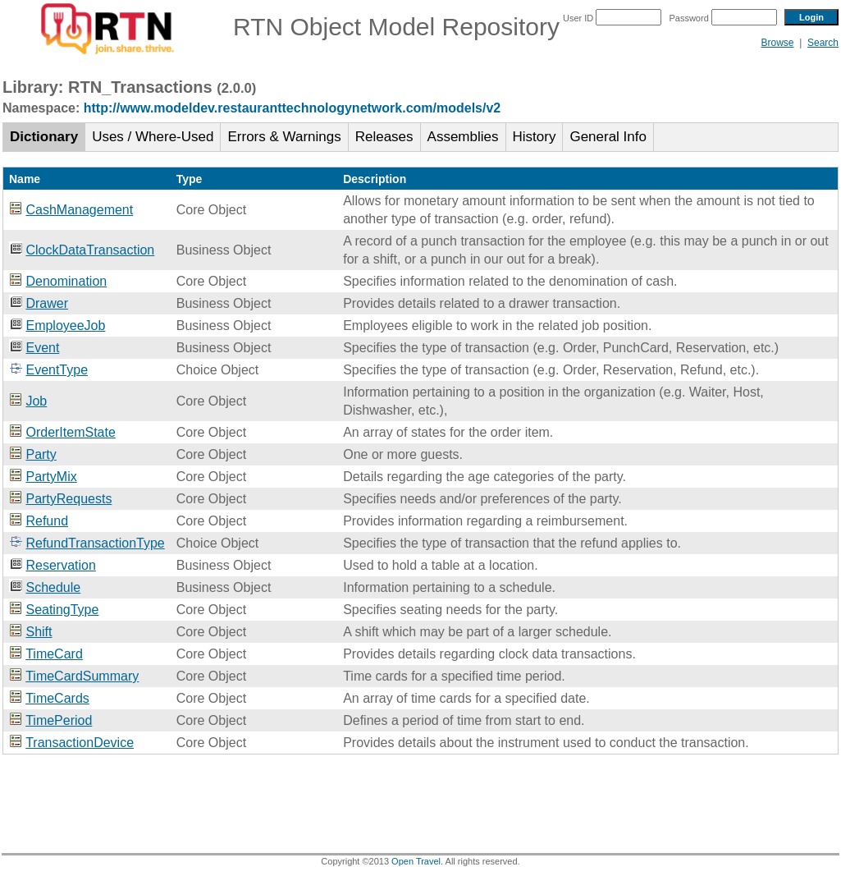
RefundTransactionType (94, 543)
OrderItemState (70, 432)
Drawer (46, 303)
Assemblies (463, 136)
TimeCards (57, 698)
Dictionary (44, 136)
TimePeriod (58, 720)
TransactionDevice (79, 743)
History (534, 136)
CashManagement (79, 210)
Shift (38, 632)
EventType (56, 370)
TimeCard (54, 654)
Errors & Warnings (284, 136)
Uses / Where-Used (152, 136)
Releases (384, 136)
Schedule (52, 587)
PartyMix (50, 477)
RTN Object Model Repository (281, 26)
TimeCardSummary (82, 676)
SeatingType (61, 610)
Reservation (60, 565)
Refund (46, 521)
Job (36, 401)
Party (40, 454)
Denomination (66, 281)
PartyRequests (68, 499)
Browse (777, 42)
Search (823, 42)
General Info (608, 136)
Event (42, 348)
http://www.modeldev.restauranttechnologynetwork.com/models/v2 (292, 108)
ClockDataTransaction (89, 250)
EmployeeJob (65, 326)
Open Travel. (417, 861)
